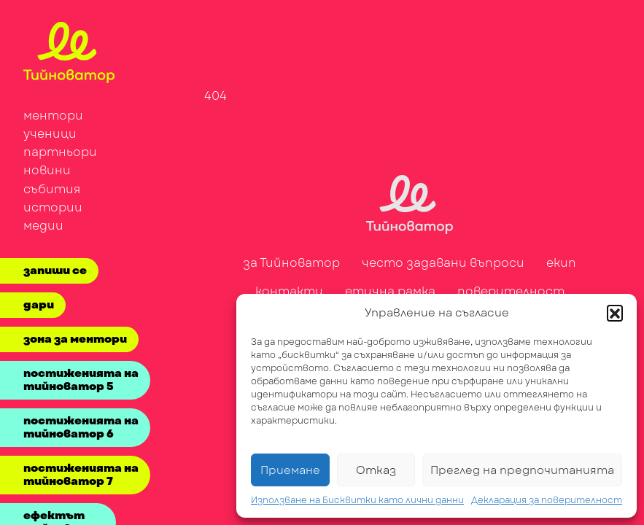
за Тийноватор (291, 263)
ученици (50, 133)
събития (51, 189)
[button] (615, 313)
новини (47, 170)
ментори (53, 115)
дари (38, 305)
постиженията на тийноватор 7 (81, 474)
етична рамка (390, 291)
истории (52, 207)
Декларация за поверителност (546, 500)
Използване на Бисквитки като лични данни (357, 500)
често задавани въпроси (443, 263)
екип (561, 263)
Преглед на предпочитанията (522, 470)
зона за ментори (75, 339)
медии (43, 225)
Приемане (290, 470)
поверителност (511, 291)
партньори (60, 152)
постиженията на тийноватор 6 (81, 427)
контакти (289, 291)
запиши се (55, 270)
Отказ (376, 470)
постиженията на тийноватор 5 (81, 379)
